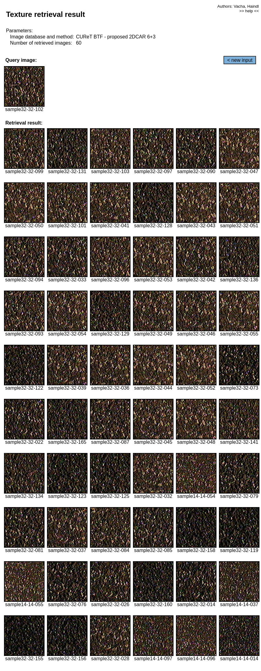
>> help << (249, 11)
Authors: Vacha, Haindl (238, 6)
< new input (239, 60)
